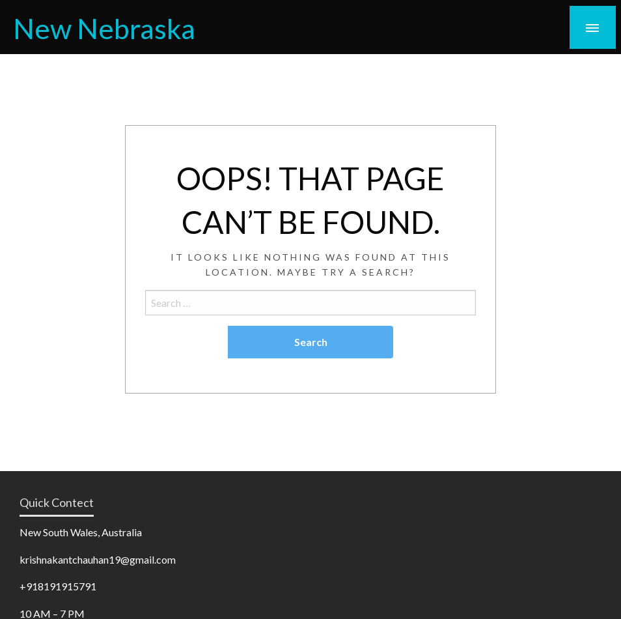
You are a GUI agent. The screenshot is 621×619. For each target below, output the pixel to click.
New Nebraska (104, 28)
